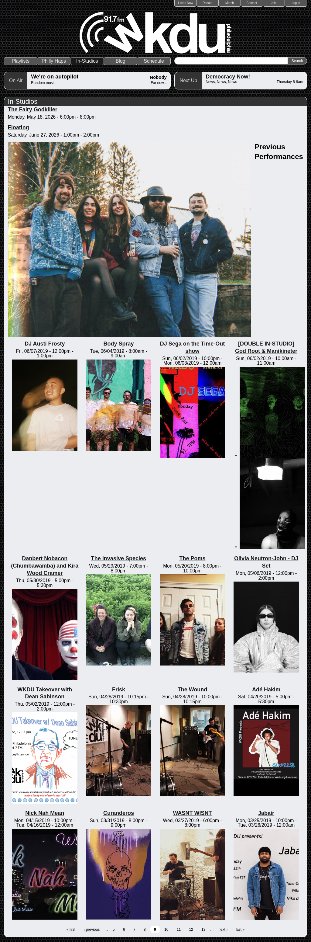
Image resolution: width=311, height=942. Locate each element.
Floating (18, 127)
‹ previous (92, 929)
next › (222, 929)
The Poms (192, 558)
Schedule (154, 61)
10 (166, 929)
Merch (229, 3)
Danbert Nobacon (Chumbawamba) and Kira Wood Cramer (44, 565)
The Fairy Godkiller (32, 109)
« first (71, 929)
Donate (207, 3)
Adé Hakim (266, 690)
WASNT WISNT (192, 813)
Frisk (118, 690)
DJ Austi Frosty (45, 344)
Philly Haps (54, 61)
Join (273, 3)
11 (179, 929)
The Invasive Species (118, 558)
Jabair (266, 813)
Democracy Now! (228, 77)
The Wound (192, 690)
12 (191, 929)
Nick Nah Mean (44, 813)
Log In (296, 3)
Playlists (20, 61)
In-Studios (87, 61)
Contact (251, 3)
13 (203, 929)
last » (240, 929)
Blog (120, 61)
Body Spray (118, 344)
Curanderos (118, 813)
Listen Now (185, 3)
